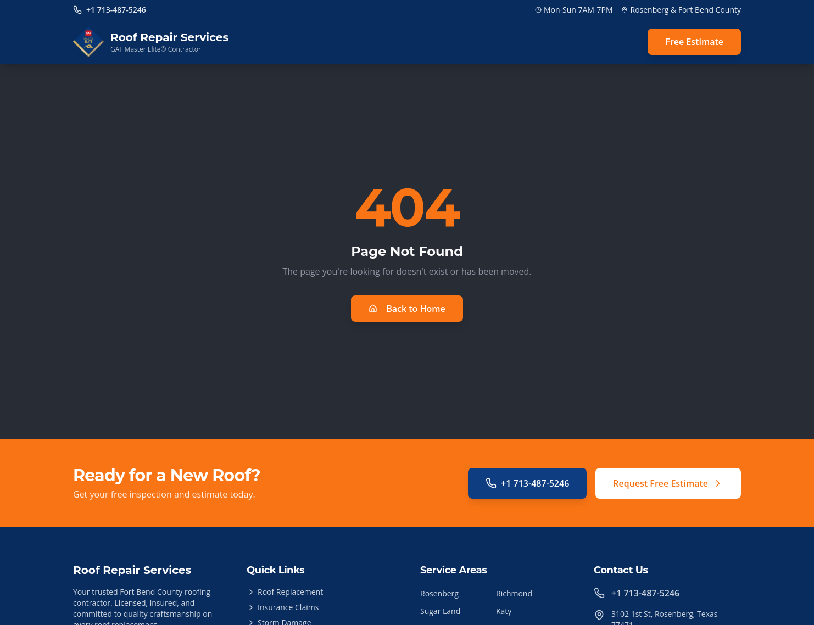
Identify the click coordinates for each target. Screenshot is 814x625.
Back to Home (407, 309)
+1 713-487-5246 (527, 483)
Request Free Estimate (668, 483)
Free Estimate (694, 42)
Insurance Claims (283, 607)
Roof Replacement (285, 592)
